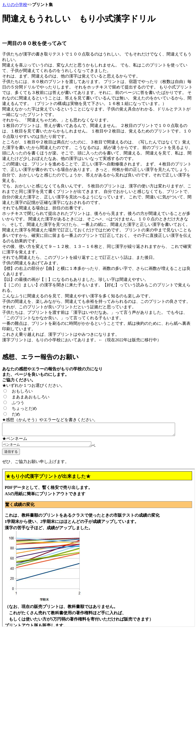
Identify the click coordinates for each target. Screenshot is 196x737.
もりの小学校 (14, 4)
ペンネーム (52, 447)
